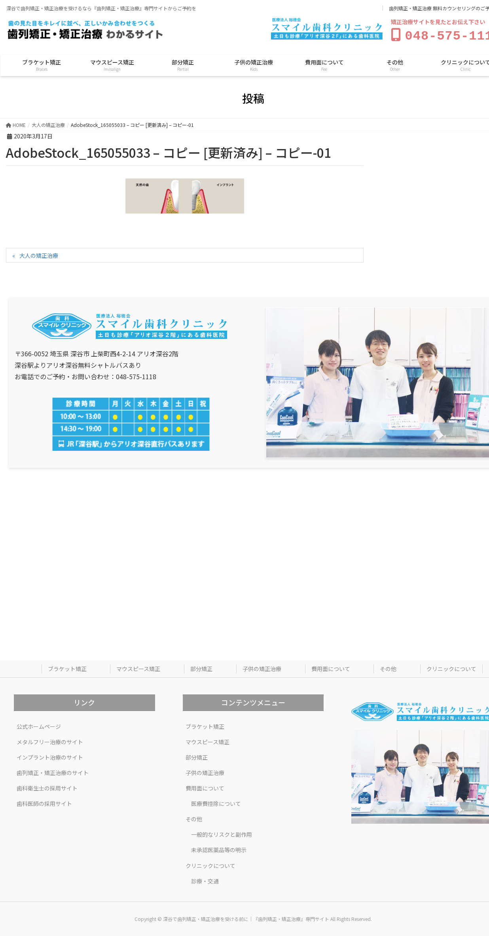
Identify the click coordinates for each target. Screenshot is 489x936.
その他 (388, 667)
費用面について (330, 667)
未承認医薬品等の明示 (218, 848)
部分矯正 (201, 667)
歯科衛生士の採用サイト (47, 786)
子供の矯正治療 (262, 667)
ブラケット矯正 (67, 667)
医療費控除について (216, 802)
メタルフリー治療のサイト (50, 740)
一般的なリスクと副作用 (221, 833)
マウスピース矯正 (138, 667)
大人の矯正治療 (38, 254)
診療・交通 (205, 879)
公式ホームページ (39, 725)
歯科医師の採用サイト (44, 802)
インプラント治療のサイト (50, 756)
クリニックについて (451, 667)
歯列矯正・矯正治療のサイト (53, 771)
